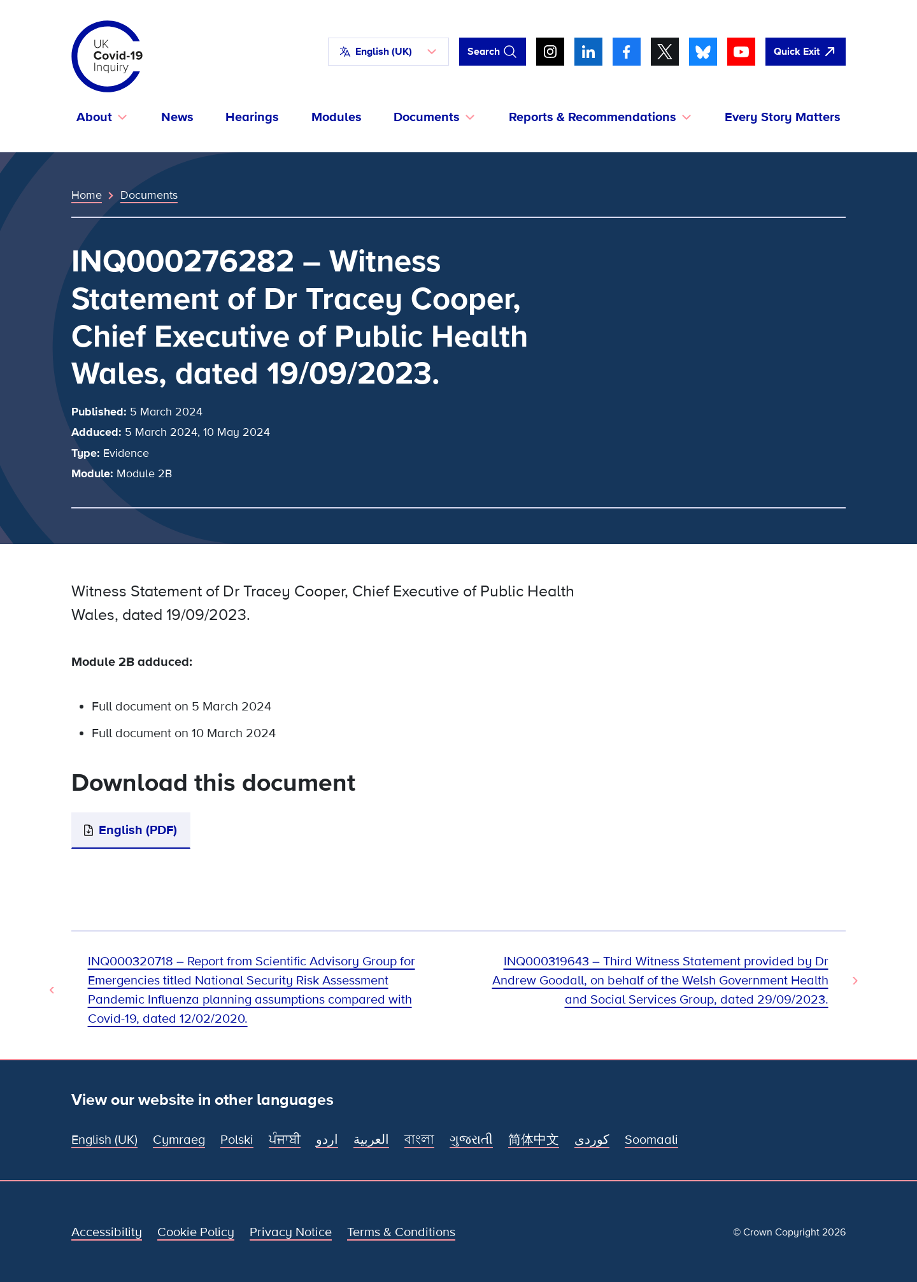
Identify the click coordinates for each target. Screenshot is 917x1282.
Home (86, 195)
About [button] (94, 117)
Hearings (252, 117)
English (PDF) (138, 830)
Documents (149, 195)
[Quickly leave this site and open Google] (805, 52)
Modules (336, 117)
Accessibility (106, 1232)
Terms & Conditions (401, 1232)
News (177, 117)
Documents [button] (427, 117)
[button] (388, 52)
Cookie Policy (195, 1232)
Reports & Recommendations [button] (592, 117)
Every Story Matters (783, 117)
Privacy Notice (291, 1232)
